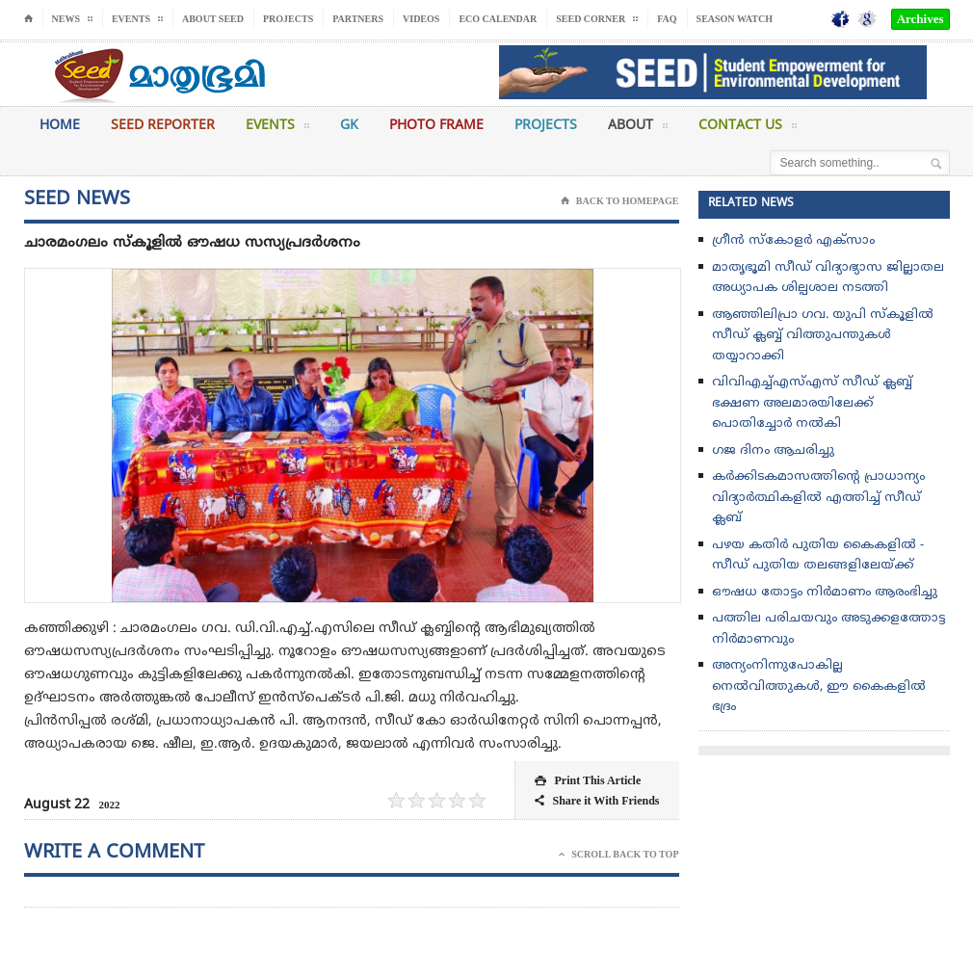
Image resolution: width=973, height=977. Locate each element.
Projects (288, 18)
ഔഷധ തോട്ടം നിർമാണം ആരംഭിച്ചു (824, 592)
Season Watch (735, 18)
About (638, 129)
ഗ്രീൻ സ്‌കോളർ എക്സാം (793, 241)
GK (349, 126)
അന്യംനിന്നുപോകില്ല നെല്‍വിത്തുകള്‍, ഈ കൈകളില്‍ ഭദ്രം (819, 686)
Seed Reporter (163, 126)
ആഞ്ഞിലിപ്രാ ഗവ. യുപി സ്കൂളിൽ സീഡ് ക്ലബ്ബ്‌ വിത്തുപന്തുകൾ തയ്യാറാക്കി (823, 335)
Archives (920, 19)
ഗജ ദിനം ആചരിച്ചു (773, 451)
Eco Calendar (498, 18)
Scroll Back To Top (618, 854)
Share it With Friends (597, 801)
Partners (357, 18)
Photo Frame (436, 126)
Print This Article (588, 781)
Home (59, 126)
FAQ (666, 18)
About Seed (213, 18)
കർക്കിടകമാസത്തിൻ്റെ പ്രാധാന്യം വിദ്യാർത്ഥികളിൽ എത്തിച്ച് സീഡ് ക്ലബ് (818, 497)
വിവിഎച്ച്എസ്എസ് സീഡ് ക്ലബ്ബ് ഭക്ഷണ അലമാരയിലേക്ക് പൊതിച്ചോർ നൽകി (812, 403)
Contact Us (747, 129)
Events (277, 129)
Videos (421, 18)
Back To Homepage (620, 201)
